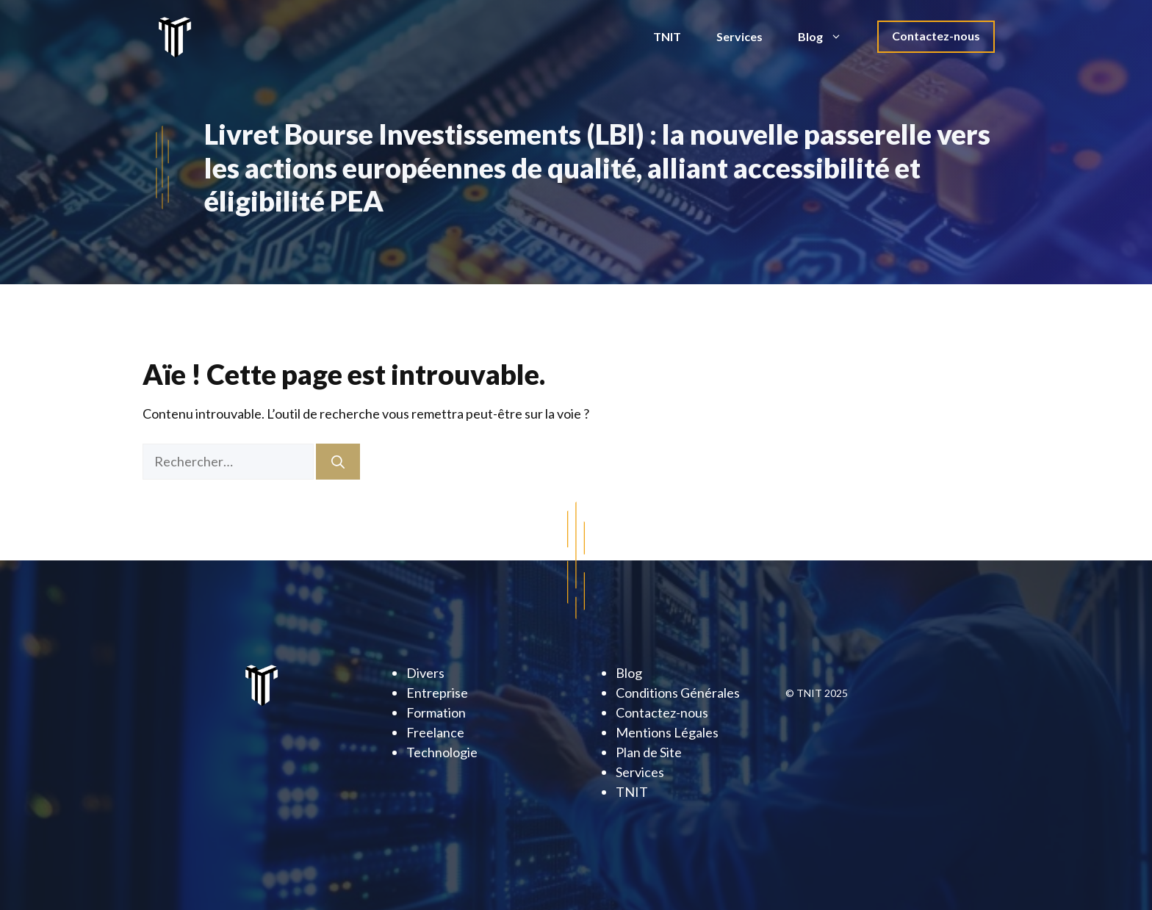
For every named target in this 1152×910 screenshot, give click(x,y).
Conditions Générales (678, 693)
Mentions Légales (667, 732)
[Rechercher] (338, 462)
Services (739, 36)
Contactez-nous (936, 36)
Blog (829, 37)
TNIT (667, 36)
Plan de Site (649, 752)
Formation (436, 712)
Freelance (435, 732)
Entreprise (437, 693)
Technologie (442, 752)
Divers (425, 673)
